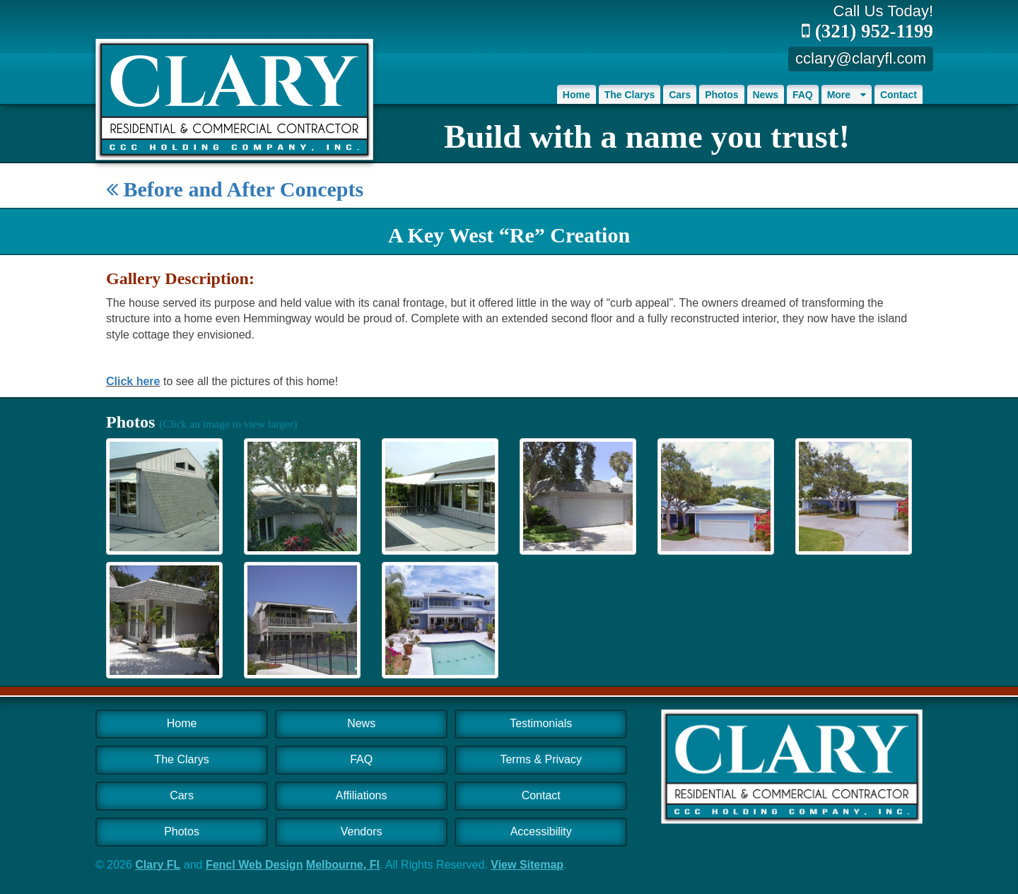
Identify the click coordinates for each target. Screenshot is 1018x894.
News (766, 94)
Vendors (361, 831)
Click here (133, 381)
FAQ (802, 94)
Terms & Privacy (541, 759)
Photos (721, 94)
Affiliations (361, 795)
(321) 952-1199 (867, 31)
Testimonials (541, 723)
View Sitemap (527, 865)
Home (576, 94)
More (846, 94)
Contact (898, 94)
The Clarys (629, 94)
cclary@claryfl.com (860, 58)
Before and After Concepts (234, 189)
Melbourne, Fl (343, 865)
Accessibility (541, 831)
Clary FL (157, 865)
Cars (680, 94)
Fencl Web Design (254, 865)
